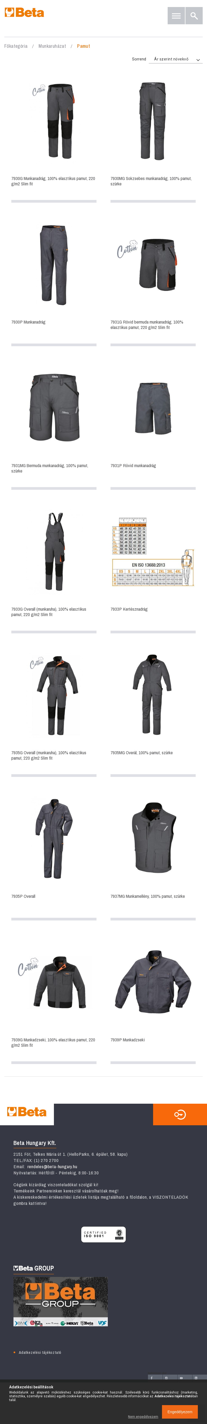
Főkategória (15, 46)
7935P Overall (54, 855)
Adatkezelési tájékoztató (40, 1352)
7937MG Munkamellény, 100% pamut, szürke (153, 855)
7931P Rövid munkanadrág (153, 425)
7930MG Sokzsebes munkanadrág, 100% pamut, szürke (153, 137)
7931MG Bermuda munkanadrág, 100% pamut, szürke (54, 425)
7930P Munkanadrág (54, 281)
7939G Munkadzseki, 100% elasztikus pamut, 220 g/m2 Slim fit (54, 999)
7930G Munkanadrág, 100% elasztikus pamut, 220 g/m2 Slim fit (54, 137)
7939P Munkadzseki (153, 999)
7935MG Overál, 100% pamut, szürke (153, 712)
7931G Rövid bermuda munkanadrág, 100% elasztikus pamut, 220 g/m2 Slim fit (153, 281)
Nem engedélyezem (143, 1417)
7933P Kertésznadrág (153, 568)
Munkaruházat (52, 46)
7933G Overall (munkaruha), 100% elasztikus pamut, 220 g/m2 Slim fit (54, 568)
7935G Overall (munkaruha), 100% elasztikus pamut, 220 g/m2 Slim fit (54, 712)
